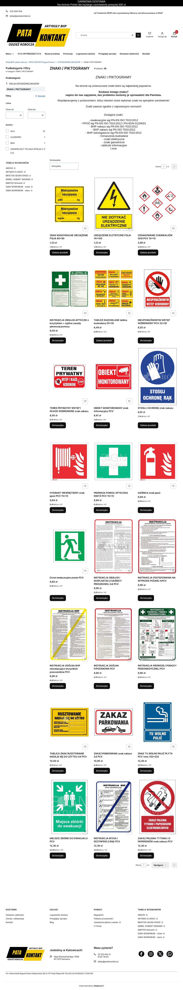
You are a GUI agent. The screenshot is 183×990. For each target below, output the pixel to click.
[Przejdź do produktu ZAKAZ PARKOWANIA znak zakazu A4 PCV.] (113, 722)
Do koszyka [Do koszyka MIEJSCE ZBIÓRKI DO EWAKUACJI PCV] (57, 855)
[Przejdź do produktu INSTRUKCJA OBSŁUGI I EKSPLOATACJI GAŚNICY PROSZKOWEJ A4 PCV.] (113, 546)
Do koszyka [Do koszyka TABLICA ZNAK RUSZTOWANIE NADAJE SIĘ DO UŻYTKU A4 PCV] (57, 770)
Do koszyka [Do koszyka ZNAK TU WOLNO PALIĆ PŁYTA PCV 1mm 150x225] (146, 770)
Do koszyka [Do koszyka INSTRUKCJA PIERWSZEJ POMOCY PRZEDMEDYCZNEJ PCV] (146, 686)
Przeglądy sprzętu (58, 918)
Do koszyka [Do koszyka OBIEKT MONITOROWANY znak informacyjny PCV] (102, 425)
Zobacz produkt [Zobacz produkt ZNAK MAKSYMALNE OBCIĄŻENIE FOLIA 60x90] (60, 252)
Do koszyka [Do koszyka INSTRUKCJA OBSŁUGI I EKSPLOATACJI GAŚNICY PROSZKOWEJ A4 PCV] (102, 598)
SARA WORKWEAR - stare (18, 190)
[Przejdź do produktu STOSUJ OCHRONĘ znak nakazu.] (157, 376)
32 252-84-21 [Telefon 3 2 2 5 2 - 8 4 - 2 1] (104, 954)
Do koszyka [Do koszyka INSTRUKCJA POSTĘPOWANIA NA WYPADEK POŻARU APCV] (146, 598)
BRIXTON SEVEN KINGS (17, 175)
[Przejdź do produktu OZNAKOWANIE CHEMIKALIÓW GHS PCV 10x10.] (157, 204)
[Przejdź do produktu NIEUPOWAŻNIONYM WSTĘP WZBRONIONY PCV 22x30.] (157, 288)
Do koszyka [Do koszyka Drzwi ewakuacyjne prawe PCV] (57, 598)
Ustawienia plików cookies (106, 922)
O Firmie (98, 926)
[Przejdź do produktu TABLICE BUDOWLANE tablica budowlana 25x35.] (113, 288)
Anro (12, 131)
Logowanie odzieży (59, 915)
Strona (158, 166)
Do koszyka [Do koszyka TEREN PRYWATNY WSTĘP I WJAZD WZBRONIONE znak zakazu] (57, 425)
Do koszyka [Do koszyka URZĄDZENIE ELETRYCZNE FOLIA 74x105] (102, 252)
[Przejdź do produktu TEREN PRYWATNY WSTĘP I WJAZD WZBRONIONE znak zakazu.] (69, 376)
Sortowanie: (55, 160)
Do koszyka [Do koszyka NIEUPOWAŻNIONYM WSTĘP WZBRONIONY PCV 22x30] (146, 340)
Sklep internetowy (90, 986)
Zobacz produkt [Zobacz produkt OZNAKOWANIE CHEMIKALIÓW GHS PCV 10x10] (148, 252)
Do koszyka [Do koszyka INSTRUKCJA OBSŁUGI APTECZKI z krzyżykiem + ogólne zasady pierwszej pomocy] (57, 340)
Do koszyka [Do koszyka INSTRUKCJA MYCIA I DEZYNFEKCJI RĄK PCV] (102, 855)
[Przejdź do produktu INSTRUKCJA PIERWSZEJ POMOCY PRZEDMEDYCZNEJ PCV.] (157, 634)
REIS (12, 143)
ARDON (9, 168)
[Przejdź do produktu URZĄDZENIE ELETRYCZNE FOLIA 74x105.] (113, 204)
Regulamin (99, 915)
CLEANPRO (15, 137)
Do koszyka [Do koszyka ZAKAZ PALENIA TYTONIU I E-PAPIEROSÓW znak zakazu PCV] (146, 855)
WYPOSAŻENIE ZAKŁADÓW (69, 62)
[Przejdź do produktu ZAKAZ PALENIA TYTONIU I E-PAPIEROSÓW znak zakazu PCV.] (157, 807)
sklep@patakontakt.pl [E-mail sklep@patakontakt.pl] (20, 16)
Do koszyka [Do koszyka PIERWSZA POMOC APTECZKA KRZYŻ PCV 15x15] (102, 510)
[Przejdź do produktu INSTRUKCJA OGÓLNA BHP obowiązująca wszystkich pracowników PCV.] (69, 634)
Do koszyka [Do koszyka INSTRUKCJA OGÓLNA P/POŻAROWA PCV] (102, 686)
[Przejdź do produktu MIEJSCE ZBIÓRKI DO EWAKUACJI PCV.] (69, 807)
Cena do (32, 109)
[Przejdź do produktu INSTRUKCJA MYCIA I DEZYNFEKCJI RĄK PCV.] (113, 807)
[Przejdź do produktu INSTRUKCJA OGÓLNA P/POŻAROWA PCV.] (113, 634)
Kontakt (9, 922)
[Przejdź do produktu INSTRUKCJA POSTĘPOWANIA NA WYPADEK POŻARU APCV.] (157, 546)
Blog (52, 922)
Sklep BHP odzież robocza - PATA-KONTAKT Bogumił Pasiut (30, 62)
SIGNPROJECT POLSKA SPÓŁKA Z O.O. (26, 151)
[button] (138, 35)
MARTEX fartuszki (14, 183)
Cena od (10, 109)
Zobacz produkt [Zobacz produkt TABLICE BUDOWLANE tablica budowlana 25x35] (104, 340)
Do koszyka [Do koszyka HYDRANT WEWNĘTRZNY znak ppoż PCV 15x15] (57, 510)
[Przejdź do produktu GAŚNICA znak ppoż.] (157, 461)
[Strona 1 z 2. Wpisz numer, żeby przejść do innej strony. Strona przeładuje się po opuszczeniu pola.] (163, 167)
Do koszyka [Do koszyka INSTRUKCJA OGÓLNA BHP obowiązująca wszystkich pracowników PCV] (57, 686)
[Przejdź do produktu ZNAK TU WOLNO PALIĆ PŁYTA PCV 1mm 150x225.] (157, 722)
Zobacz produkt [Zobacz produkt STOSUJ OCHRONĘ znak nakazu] (148, 425)
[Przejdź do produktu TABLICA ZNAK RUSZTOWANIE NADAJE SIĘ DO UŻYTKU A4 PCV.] (69, 722)
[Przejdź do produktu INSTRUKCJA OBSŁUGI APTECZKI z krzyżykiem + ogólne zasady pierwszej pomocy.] (69, 288)
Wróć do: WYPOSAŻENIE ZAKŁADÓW (22, 83)
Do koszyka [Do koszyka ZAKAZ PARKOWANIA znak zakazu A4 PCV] (102, 770)
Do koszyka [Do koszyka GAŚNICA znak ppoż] (146, 510)
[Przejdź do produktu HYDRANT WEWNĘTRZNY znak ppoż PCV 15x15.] (69, 461)
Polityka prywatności (103, 918)
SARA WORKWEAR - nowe (18, 186)
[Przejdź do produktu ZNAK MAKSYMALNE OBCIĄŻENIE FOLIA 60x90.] (69, 204)
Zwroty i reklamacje (15, 918)
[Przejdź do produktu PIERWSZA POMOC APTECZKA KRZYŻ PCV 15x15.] (113, 461)
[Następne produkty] (160, 865)
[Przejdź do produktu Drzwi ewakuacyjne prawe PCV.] (69, 546)
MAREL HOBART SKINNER (18, 179)
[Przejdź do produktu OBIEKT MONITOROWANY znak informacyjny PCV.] (113, 376)
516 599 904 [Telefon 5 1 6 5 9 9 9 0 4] (16, 11)
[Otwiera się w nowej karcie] (141, 953)
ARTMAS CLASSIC (15, 172)
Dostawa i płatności (15, 915)
